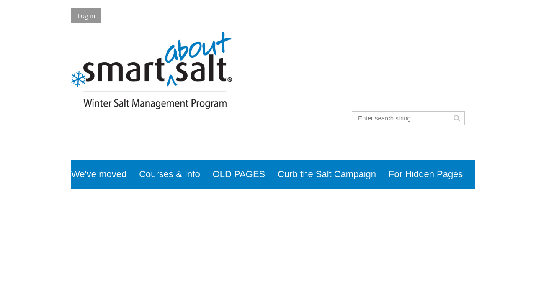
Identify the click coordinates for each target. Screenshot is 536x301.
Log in (86, 15)
